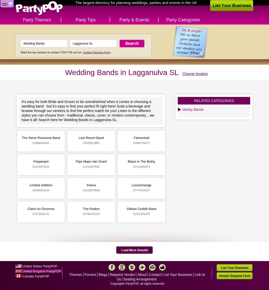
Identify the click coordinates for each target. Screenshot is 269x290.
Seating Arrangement (140, 279)
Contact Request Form (97, 52)
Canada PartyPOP (35, 276)
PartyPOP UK (39, 8)
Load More (134, 250)
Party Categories (183, 19)
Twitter (132, 267)
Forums (90, 275)
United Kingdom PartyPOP (41, 271)
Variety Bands (193, 109)
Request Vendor (122, 275)
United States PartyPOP (39, 266)
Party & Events (134, 19)
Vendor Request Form (234, 275)
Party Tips (86, 19)
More (142, 267)
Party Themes (37, 19)
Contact (155, 275)
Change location (195, 74)
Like (162, 267)
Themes (75, 275)
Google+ (122, 267)
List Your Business (177, 275)
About (142, 275)
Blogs (103, 275)
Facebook (112, 267)
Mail (152, 267)
